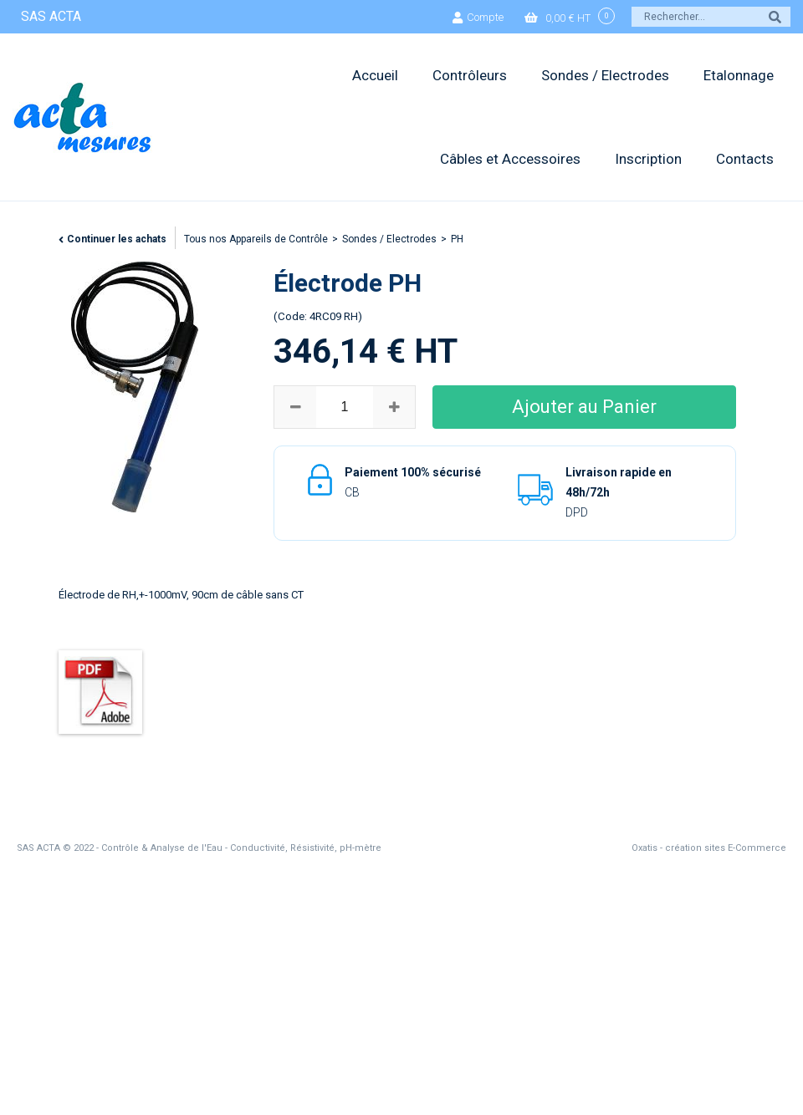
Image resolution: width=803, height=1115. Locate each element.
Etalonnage (738, 75)
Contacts (745, 158)
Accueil (375, 75)
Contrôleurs (469, 75)
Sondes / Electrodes (605, 75)
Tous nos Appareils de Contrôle (256, 239)
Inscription (648, 158)
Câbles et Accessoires (510, 158)
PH (457, 239)
